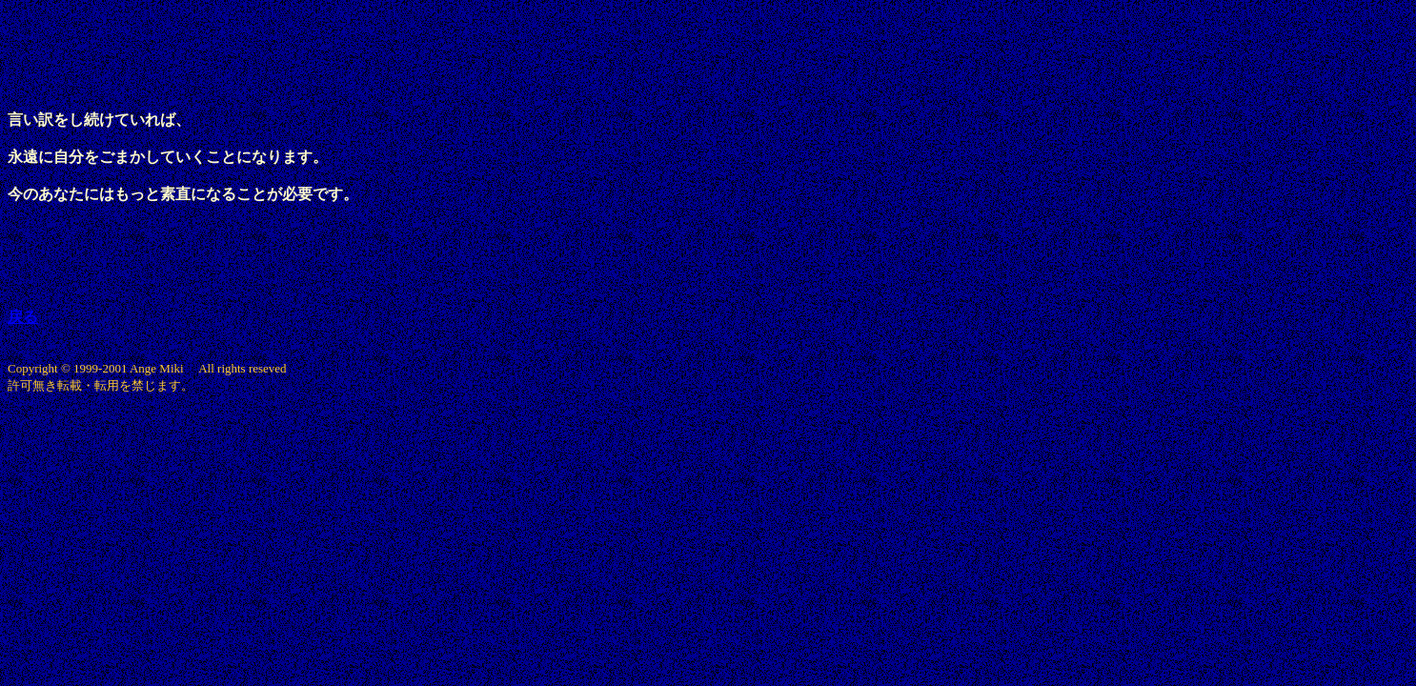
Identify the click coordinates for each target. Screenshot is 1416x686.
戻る (23, 317)
